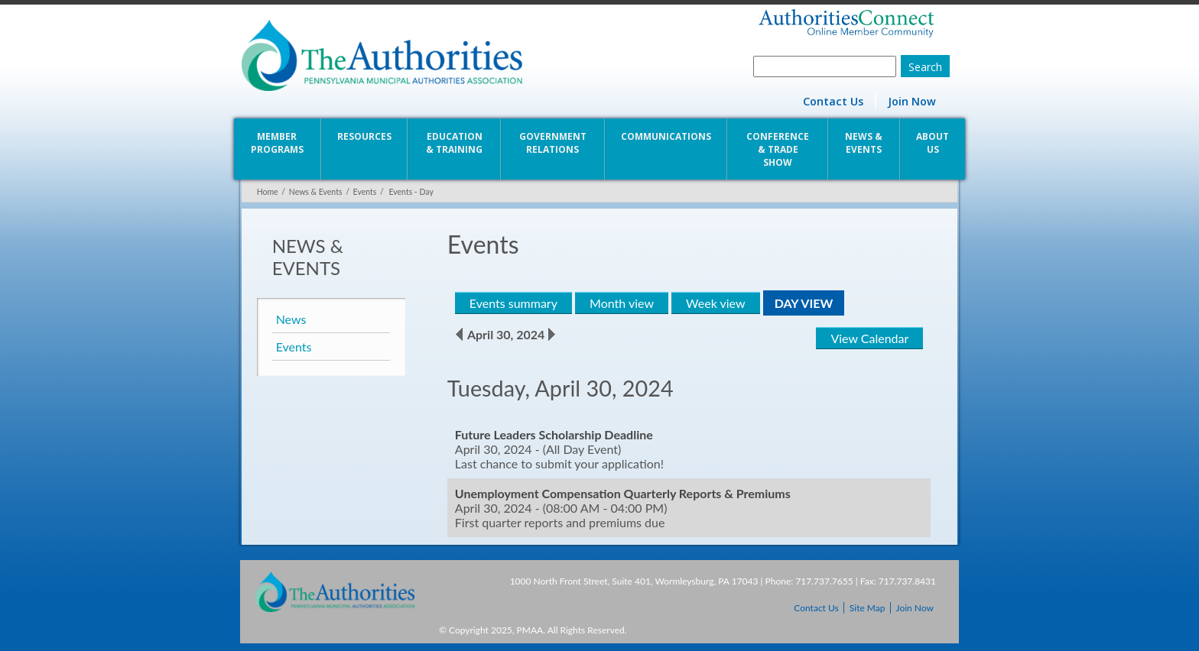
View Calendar (871, 338)
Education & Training (453, 143)
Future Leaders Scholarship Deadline (553, 434)
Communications (666, 136)
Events (363, 191)
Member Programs (276, 143)
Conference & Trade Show (778, 149)
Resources (363, 136)
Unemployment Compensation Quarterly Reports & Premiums (622, 493)
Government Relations (553, 143)
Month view (621, 303)
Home (266, 191)
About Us (934, 143)
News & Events (865, 143)
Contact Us (834, 101)
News (290, 319)
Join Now (913, 101)
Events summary (513, 303)
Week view (714, 303)
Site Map (867, 608)
